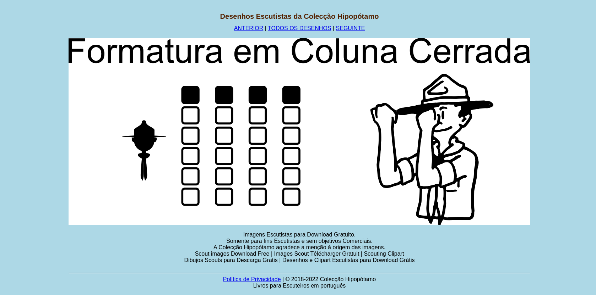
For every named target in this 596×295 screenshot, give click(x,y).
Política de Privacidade (252, 279)
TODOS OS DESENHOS (299, 28)
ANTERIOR (249, 28)
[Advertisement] (34, 118)
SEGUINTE (350, 28)
